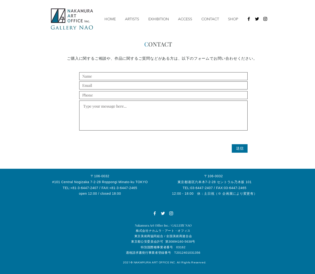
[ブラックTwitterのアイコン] (257, 18)
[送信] (240, 148)
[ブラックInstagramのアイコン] (265, 18)
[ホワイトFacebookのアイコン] (154, 213)
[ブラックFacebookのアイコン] (248, 18)
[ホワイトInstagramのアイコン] (171, 213)
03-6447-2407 (201, 188)
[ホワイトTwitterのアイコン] (163, 213)
